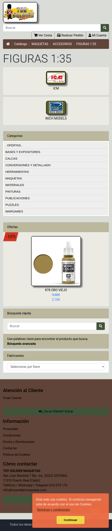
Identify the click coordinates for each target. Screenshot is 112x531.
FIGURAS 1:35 (86, 44)
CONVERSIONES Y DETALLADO (28, 165)
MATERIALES (14, 185)
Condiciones (12, 435)
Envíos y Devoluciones (18, 442)
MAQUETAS (39, 44)
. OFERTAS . (14, 145)
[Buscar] (52, 28)
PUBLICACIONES (17, 198)
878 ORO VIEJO (56, 290)
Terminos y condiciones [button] (53, 509)
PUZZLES (12, 204)
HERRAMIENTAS (17, 171)
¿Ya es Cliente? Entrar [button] (56, 411)
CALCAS (11, 158)
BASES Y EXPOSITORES (22, 152)
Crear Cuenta (12, 398)
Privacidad (10, 429)
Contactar (10, 448)
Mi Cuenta (97, 35)
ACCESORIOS (62, 44)
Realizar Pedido (70, 35)
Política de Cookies (16, 455)
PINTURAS (13, 191)
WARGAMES (14, 211)
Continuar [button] (70, 520)
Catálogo (20, 44)
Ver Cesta (43, 35)
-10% (11, 236)
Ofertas (12, 227)
